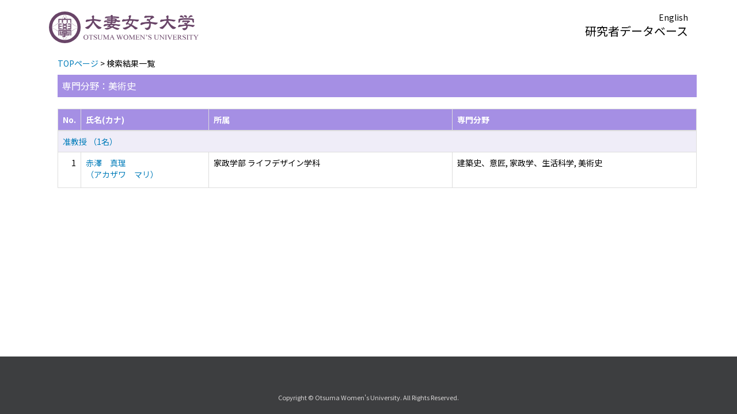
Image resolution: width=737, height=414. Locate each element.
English (673, 17)
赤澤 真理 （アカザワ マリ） (122, 168)
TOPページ (78, 63)
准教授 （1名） (90, 141)
